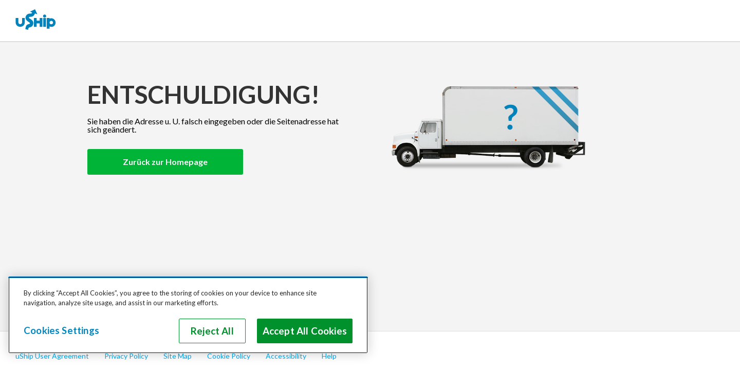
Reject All (212, 331)
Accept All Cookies (305, 331)
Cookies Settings (61, 330)
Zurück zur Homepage (165, 161)
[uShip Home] (36, 20)
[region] (188, 315)
